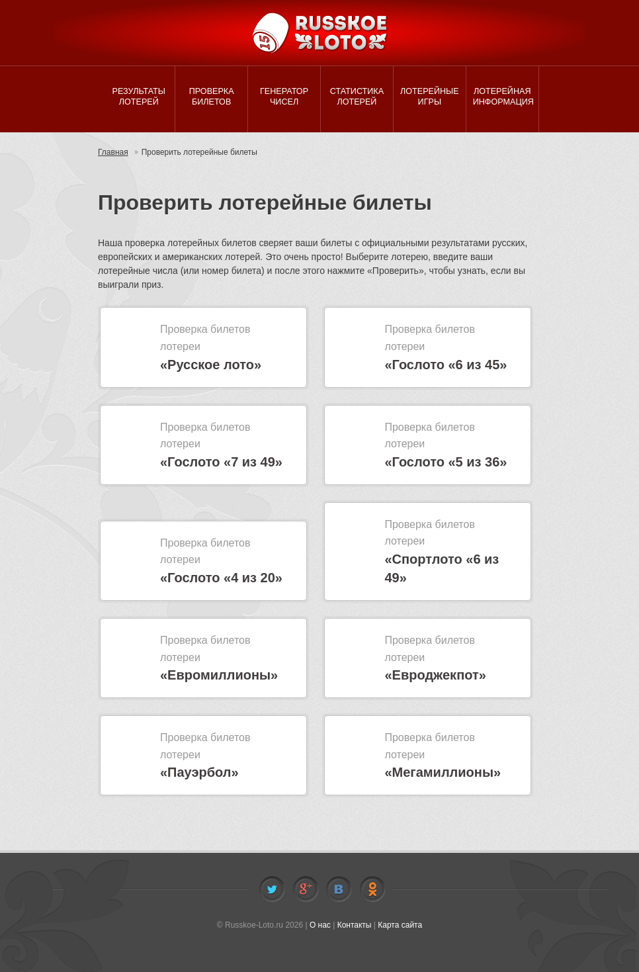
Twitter (272, 889)
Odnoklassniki (372, 889)
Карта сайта (400, 925)
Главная (113, 152)
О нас (320, 925)
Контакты (354, 925)
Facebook (305, 889)
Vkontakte (338, 889)
